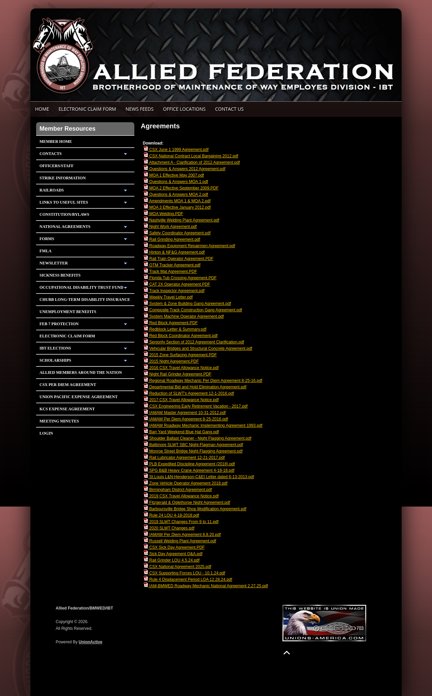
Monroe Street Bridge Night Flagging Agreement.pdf (193, 451)
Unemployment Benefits (67, 311)
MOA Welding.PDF (163, 213)
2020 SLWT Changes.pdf (168, 528)
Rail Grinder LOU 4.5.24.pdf (171, 560)
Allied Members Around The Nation (80, 372)
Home (42, 109)
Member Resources (67, 128)
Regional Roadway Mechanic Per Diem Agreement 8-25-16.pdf (202, 380)
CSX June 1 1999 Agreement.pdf (176, 149)
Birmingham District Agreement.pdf (177, 489)
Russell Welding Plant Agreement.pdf (179, 541)
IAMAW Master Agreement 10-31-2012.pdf (184, 412)
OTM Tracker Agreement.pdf (171, 265)
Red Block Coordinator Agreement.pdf (180, 335)
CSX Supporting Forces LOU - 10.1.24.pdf (184, 573)
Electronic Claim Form (67, 336)
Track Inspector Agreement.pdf (174, 290)
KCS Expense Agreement (67, 409)
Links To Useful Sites (63, 202)
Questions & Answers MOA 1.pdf (175, 181)
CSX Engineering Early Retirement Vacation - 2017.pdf (195, 406)
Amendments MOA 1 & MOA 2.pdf (177, 201)
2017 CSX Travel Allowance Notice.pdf (181, 399)
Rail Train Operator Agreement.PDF (178, 258)
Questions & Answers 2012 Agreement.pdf (184, 168)
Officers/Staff (56, 165)
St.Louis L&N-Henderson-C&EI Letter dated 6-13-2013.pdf (198, 476)
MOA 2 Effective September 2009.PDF (181, 188)
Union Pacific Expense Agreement (78, 396)
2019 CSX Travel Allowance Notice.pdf (181, 496)
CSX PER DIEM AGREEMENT (67, 384)
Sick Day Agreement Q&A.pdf (172, 553)
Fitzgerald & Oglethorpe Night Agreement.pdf (186, 502)
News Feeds (140, 109)
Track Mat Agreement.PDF (170, 271)
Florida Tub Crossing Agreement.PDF (180, 278)
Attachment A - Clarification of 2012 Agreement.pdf (191, 162)
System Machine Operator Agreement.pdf (183, 316)
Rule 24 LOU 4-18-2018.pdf (171, 515)
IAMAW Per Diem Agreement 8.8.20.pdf (182, 534)
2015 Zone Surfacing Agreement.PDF (180, 355)
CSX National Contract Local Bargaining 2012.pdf (190, 156)
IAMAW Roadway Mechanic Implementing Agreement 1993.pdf (202, 425)
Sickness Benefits (60, 275)
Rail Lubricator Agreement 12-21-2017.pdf (184, 457)
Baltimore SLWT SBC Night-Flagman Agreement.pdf (193, 444)
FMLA (45, 251)
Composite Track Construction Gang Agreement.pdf (192, 310)
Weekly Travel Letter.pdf (168, 297)
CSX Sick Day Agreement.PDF (174, 547)
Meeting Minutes (59, 421)
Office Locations (184, 109)
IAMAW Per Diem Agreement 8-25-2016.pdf (185, 419)
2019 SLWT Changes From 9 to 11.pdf (180, 521)
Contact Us (229, 109)
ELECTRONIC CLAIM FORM (87, 109)
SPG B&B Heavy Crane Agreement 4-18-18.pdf (188, 470)
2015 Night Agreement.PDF (171, 361)
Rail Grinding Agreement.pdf (171, 239)
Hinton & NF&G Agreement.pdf (174, 252)
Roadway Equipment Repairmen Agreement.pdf (189, 245)
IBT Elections (55, 348)
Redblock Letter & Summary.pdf (175, 329)
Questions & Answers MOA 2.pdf (175, 194)
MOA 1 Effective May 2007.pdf (173, 175)
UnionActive (90, 642)
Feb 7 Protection (59, 323)
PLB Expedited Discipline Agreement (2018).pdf (189, 464)
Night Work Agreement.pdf (170, 226)
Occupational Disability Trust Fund (81, 287)
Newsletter (53, 263)
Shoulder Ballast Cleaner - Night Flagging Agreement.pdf (197, 438)
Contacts (50, 153)
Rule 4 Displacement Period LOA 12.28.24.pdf (187, 579)
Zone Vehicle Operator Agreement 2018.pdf (185, 483)
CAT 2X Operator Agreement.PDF (176, 284)
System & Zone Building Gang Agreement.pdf (187, 303)
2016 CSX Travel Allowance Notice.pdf (181, 367)
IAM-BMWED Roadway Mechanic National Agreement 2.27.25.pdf (205, 586)
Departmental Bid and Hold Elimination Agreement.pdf (194, 387)
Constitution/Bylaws (64, 214)
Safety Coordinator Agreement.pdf (177, 233)
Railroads (51, 190)
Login (46, 433)
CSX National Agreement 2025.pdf (177, 566)
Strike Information (62, 178)
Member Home (55, 141)
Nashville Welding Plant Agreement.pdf (181, 220)
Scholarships (55, 360)
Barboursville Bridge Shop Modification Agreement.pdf (194, 509)
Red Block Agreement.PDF (170, 322)
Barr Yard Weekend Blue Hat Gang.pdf (181, 432)
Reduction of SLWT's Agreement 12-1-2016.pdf (188, 393)
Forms (46, 238)
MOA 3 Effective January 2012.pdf (177, 207)
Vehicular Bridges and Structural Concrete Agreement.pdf (197, 348)
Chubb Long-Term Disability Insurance (84, 299)
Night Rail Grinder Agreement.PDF (177, 374)
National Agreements (64, 226)
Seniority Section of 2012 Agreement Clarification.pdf (193, 342)
